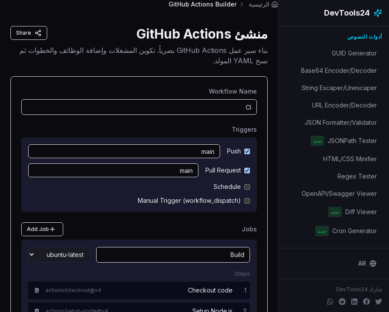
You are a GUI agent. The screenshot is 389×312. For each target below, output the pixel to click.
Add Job (41, 229)
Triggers (244, 129)
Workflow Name (233, 91)
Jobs (249, 229)
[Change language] (367, 263)
